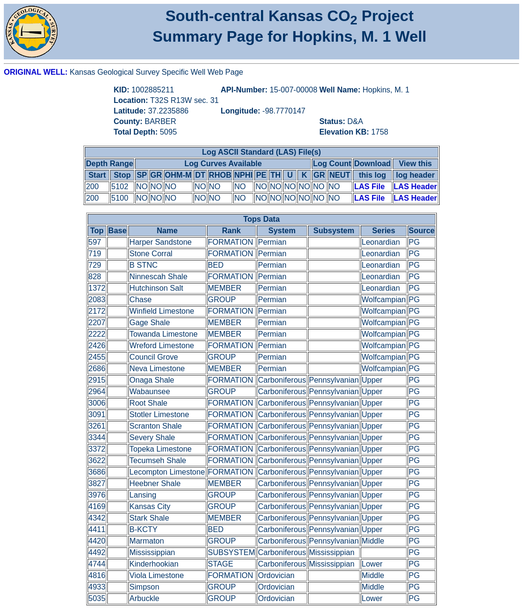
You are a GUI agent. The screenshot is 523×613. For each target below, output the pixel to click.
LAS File (369, 186)
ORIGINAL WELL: (36, 72)
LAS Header (415, 186)
